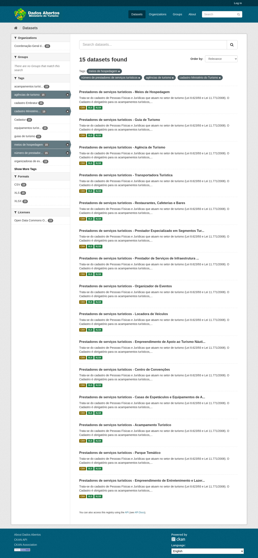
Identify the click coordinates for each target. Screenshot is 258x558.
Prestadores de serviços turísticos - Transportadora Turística (126, 175)
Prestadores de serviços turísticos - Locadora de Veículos (123, 314)
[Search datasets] (222, 14)
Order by (196, 58)
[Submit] (238, 14)
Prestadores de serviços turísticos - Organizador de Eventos (125, 286)
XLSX (98, 108)
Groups (177, 14)
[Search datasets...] (153, 44)
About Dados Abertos (27, 534)
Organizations (157, 14)
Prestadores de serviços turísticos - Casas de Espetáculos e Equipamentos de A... (142, 397)
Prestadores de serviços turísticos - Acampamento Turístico (125, 425)
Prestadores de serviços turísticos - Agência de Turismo (122, 147)
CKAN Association (25, 544)
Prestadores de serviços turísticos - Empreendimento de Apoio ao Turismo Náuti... (142, 341)
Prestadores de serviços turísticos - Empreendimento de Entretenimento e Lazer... (142, 480)
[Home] (16, 28)
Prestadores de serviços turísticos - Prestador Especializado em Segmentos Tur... (141, 230)
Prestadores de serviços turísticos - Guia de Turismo (119, 119)
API (127, 512)
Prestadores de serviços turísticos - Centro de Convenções (124, 369)
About (192, 14)
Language (178, 545)
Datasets (137, 14)
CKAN (178, 539)
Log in (238, 3)
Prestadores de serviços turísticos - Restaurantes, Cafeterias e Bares (132, 203)
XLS (90, 108)
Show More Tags (25, 169)
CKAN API (20, 539)
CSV (82, 108)
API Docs (140, 512)
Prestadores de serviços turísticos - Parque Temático (119, 452)
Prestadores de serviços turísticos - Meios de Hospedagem (124, 92)
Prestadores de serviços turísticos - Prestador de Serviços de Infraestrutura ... (139, 258)
